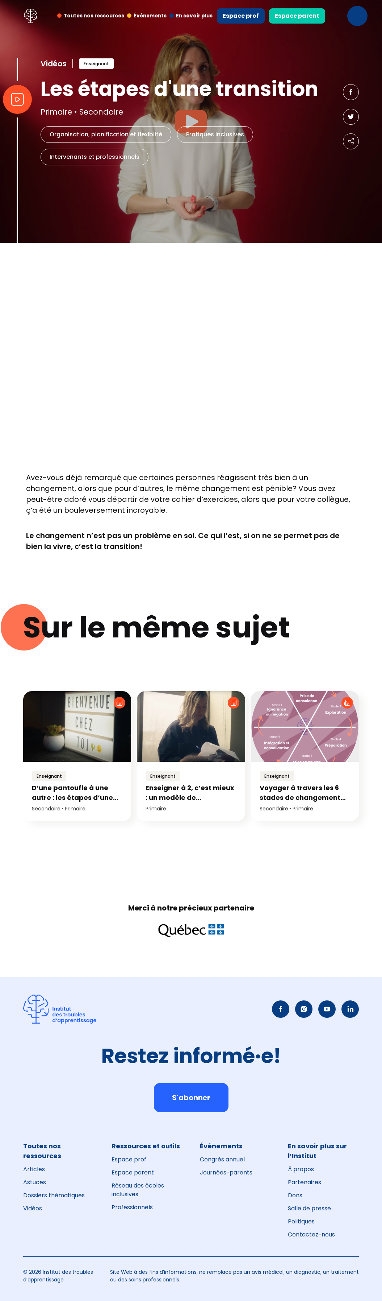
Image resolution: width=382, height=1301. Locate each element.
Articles (34, 1169)
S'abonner (191, 1098)
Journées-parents (226, 1172)
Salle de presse (309, 1208)
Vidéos (32, 1208)
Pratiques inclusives (215, 134)
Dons (295, 1195)
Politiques (301, 1221)
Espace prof (241, 16)
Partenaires (304, 1182)
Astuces (34, 1182)
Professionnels (132, 1207)
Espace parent (297, 16)
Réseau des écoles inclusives (138, 1189)
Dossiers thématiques (54, 1195)
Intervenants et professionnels (94, 157)
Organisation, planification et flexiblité (106, 134)
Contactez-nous (311, 1234)
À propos (301, 1169)
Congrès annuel (222, 1159)
